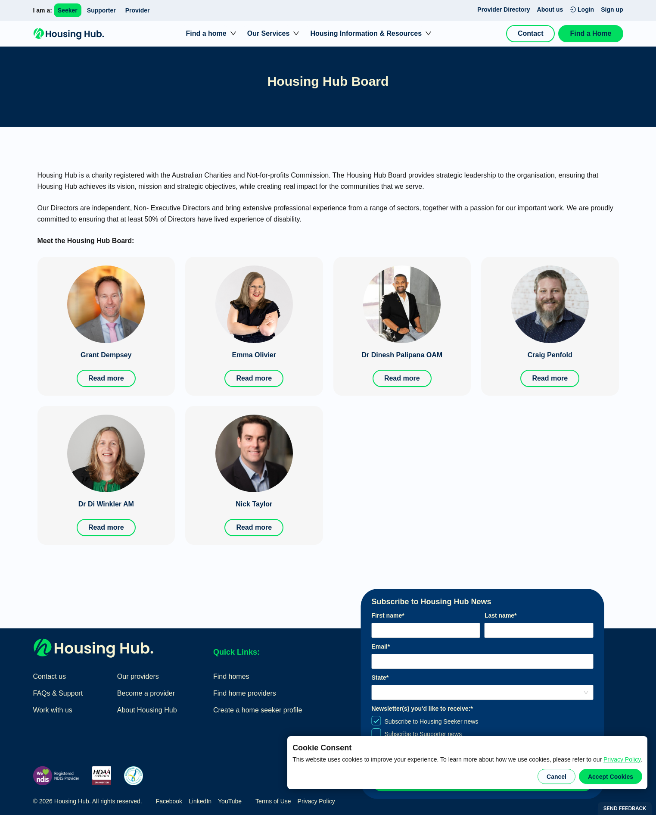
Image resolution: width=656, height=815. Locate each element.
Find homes (231, 676)
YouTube (230, 801)
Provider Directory (503, 9)
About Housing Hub (147, 710)
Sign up (612, 9)
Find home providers (244, 693)
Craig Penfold (550, 355)
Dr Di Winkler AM (106, 504)
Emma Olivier (254, 355)
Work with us (52, 710)
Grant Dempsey (106, 355)
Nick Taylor (254, 504)
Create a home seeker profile (257, 710)
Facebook (169, 801)
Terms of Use (273, 801)
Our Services (268, 33)
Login (582, 9)
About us (550, 9)
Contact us (49, 676)
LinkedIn (200, 801)
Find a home (206, 33)
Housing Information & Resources (366, 33)
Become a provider (146, 693)
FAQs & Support (58, 693)
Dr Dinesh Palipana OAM (401, 355)
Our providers (138, 676)
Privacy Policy (621, 759)
